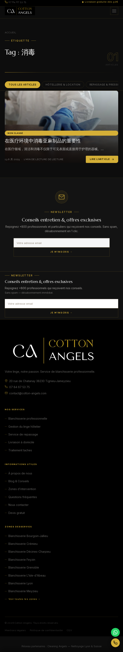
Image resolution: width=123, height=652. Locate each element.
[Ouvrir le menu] (114, 11)
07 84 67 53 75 (15, 2)
